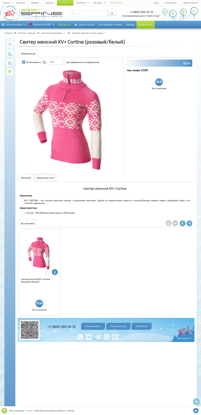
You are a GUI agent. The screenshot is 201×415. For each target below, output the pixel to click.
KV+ (186, 63)
